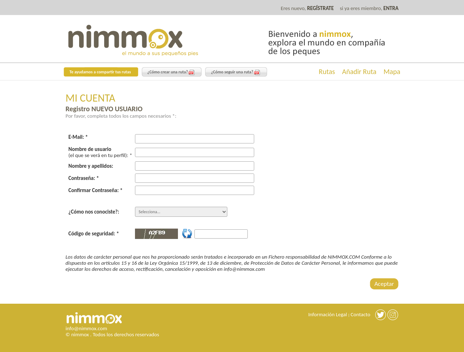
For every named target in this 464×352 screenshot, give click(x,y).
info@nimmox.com (86, 328)
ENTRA (390, 8)
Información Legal (327, 314)
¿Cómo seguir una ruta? (235, 72)
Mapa (391, 71)
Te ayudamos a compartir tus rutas (100, 71)
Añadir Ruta (359, 71)
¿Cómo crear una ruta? (171, 72)
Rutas (327, 71)
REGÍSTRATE (320, 8)
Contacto (360, 314)
